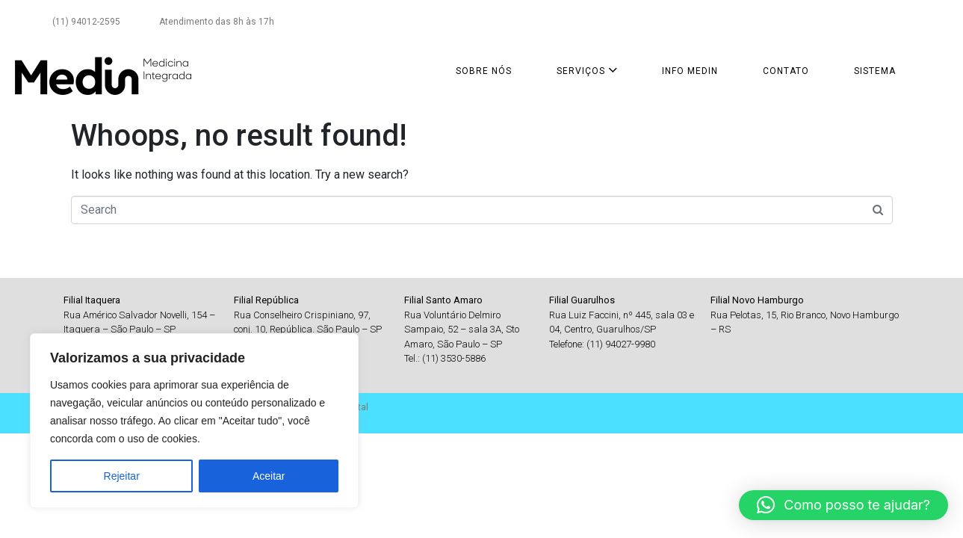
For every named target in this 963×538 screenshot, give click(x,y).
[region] (194, 420)
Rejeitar (122, 476)
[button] (843, 505)
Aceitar (269, 476)
